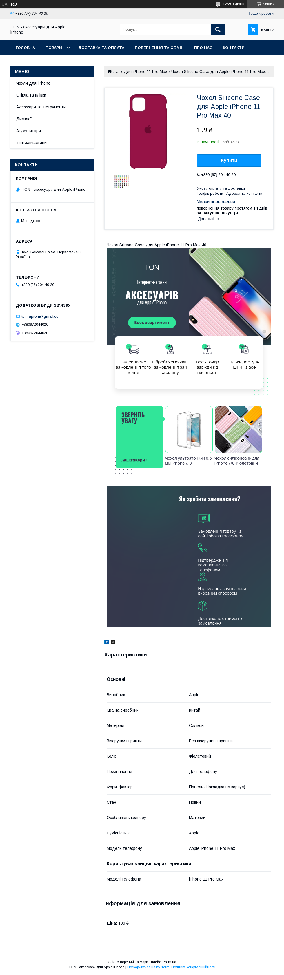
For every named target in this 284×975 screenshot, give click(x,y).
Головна (25, 48)
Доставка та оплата (101, 48)
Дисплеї (24, 119)
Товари (53, 48)
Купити (229, 160)
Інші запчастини (31, 142)
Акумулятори (28, 130)
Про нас (203, 48)
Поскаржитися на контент (148, 967)
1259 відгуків (233, 4)
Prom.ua (169, 962)
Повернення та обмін (159, 48)
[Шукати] (218, 29)
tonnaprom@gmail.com (41, 316)
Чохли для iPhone (33, 83)
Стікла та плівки (31, 95)
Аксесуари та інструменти (41, 107)
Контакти (234, 48)
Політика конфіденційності (193, 967)
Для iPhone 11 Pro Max (145, 71)
